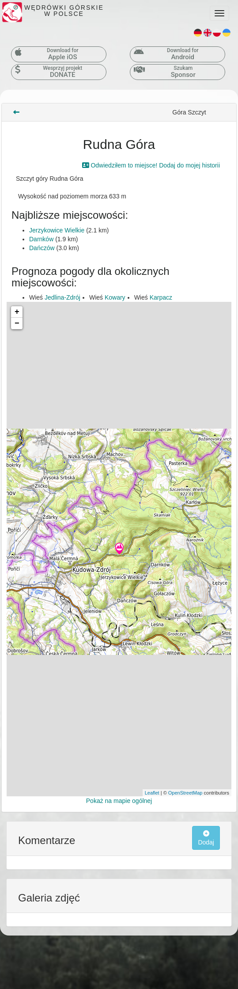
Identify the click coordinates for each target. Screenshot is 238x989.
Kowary (115, 297)
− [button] (17, 323)
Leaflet (152, 792)
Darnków (41, 239)
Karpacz (161, 297)
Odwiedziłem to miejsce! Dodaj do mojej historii (151, 165)
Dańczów (42, 247)
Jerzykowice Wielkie (56, 230)
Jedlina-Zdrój (62, 297)
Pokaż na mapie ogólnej (119, 800)
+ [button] (17, 312)
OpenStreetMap (185, 792)
